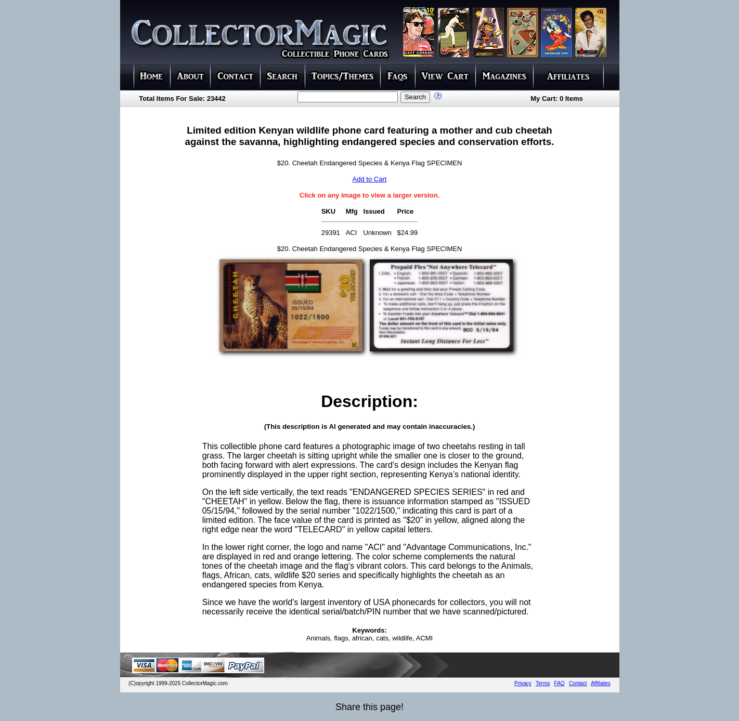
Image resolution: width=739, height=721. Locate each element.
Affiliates (601, 683)
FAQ (559, 683)
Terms (543, 683)
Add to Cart (370, 179)
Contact (578, 683)
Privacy (522, 683)
